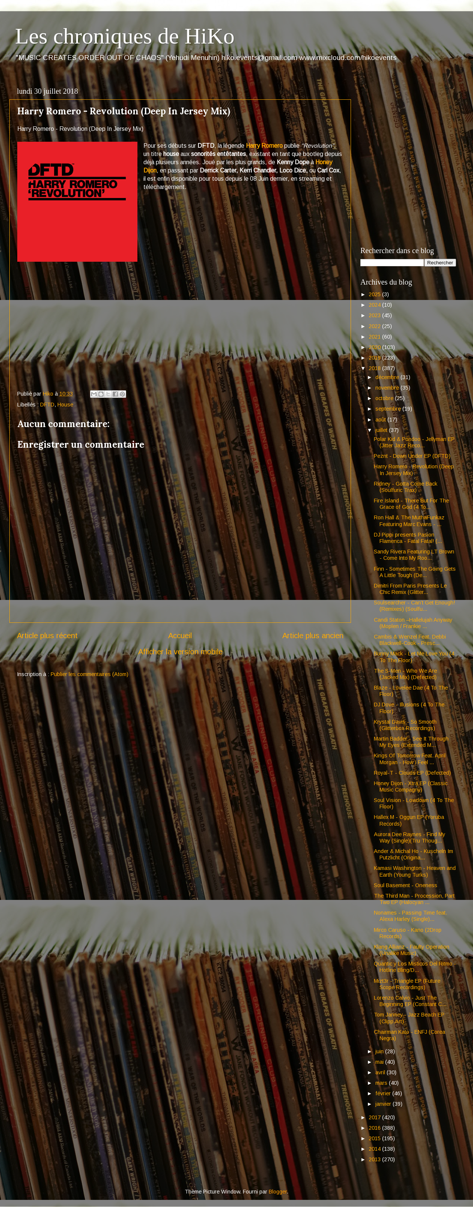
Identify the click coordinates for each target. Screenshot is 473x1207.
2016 (375, 1128)
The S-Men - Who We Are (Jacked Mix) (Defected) (405, 674)
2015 (375, 1138)
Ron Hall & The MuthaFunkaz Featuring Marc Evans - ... (409, 520)
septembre (388, 409)
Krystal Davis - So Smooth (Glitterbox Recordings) (405, 725)
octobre (385, 398)
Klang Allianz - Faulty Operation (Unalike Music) (411, 950)
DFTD (47, 405)
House (65, 405)
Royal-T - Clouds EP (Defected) (412, 773)
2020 (375, 347)
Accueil (180, 635)
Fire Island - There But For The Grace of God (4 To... (411, 504)
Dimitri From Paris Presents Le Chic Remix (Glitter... (410, 589)
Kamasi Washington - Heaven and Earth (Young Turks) (415, 871)
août (381, 420)
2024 (375, 305)
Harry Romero (264, 145)
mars (382, 1083)
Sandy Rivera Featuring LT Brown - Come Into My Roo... (414, 555)
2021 (375, 337)
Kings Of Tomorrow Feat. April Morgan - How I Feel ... (410, 759)
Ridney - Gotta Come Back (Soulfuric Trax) (405, 487)
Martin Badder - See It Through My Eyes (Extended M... (411, 742)
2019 (375, 358)
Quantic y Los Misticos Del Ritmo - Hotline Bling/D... (415, 967)
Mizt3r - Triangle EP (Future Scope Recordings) (407, 984)
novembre (388, 388)
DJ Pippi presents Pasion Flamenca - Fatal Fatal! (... (408, 538)
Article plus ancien (312, 635)
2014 (375, 1149)
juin (380, 1051)
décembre (388, 377)
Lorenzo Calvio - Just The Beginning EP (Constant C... (410, 1001)
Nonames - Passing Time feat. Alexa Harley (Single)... (410, 916)
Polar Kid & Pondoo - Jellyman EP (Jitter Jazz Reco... (414, 442)
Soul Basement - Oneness (405, 885)
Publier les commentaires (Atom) (89, 674)
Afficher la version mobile (180, 652)
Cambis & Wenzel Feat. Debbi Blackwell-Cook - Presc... (410, 640)
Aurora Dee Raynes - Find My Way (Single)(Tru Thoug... (409, 837)
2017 (375, 1117)
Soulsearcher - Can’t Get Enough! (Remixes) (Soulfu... (414, 606)
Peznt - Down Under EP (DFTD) (412, 456)
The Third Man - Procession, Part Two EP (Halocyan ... (414, 899)
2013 (375, 1159)
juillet (382, 430)
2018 (375, 368)
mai (380, 1062)
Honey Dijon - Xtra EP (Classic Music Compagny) (410, 786)
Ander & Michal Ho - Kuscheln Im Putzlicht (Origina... (413, 854)
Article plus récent (47, 635)
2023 (375, 315)
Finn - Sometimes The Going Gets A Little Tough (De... (415, 572)
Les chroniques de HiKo (125, 36)
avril (381, 1072)
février (383, 1093)
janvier (384, 1104)
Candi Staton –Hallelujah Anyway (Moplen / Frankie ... (413, 623)
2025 (375, 294)
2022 (375, 326)
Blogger (278, 1192)
